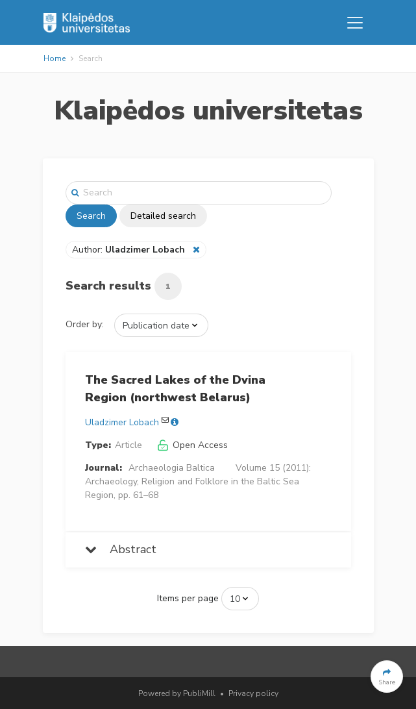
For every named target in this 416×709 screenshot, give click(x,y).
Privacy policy (253, 693)
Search (91, 216)
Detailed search (163, 216)
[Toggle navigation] (355, 23)
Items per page (188, 598)
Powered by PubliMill (176, 693)
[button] (387, 676)
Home (54, 58)
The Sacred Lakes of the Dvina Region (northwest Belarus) (175, 388)
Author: (130, 249)
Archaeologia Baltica (171, 468)
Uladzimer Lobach (122, 422)
